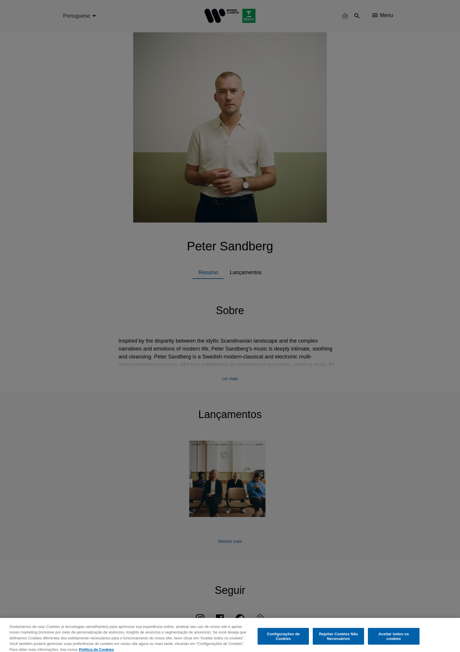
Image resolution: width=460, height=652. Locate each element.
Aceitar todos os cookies (393, 639)
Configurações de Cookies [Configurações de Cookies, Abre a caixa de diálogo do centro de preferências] (283, 639)
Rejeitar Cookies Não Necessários (338, 639)
